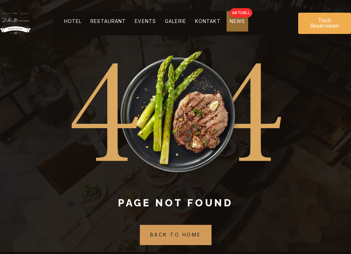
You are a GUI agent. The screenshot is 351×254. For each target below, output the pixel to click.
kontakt (229, 23)
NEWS (264, 23)
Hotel (69, 23)
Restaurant (110, 23)
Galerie (190, 23)
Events (154, 23)
